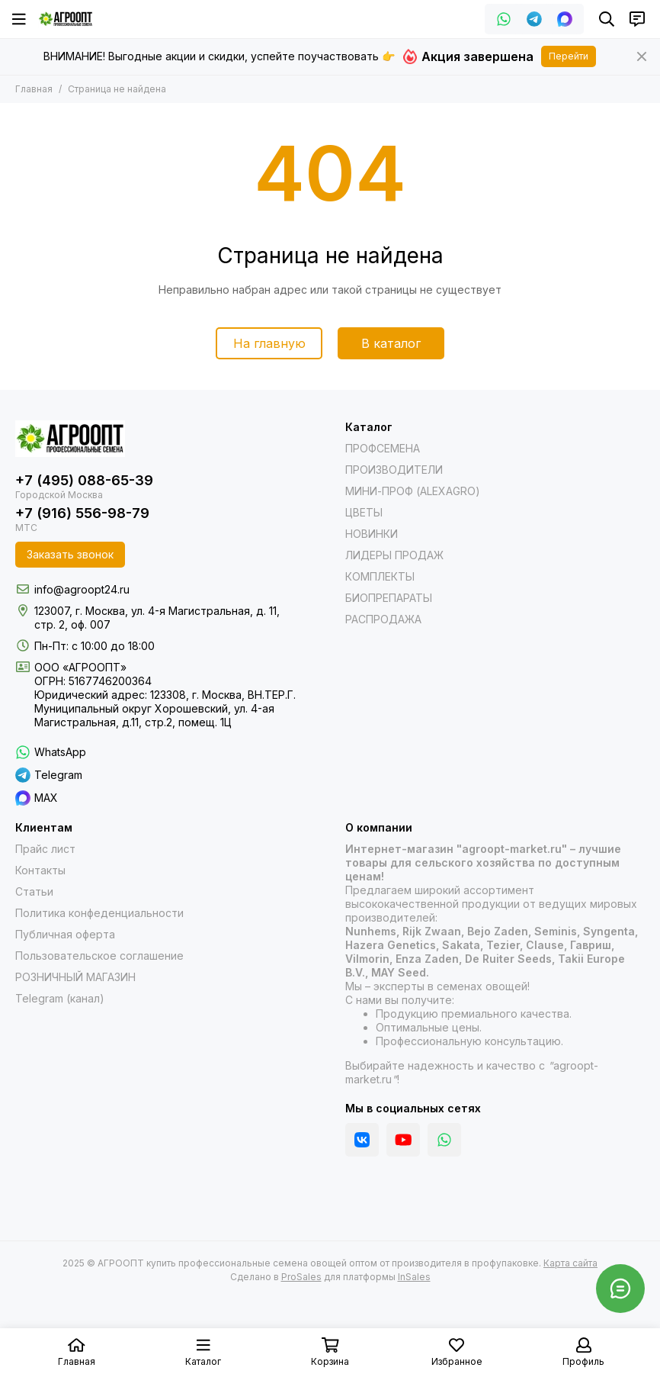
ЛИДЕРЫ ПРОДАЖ (394, 555)
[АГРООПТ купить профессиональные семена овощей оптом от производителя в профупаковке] (65, 19)
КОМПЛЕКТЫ (380, 576)
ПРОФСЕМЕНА (382, 448)
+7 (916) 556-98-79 (82, 513)
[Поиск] (606, 19)
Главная (34, 89)
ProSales (301, 1276)
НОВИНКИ (371, 533)
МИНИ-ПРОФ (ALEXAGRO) (412, 490)
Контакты (40, 870)
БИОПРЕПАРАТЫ (388, 597)
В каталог (391, 343)
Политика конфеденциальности (99, 912)
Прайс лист (45, 848)
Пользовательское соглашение (99, 955)
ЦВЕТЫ (364, 512)
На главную (269, 343)
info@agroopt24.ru (82, 589)
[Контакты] (637, 19)
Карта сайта (570, 1263)
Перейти (568, 56)
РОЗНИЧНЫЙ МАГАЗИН (75, 976)
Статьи (34, 891)
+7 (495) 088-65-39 (84, 480)
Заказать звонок (70, 554)
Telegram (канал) (59, 998)
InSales (414, 1276)
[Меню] (19, 19)
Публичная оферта (65, 934)
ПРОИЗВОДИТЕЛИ (394, 469)
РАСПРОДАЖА (383, 619)
